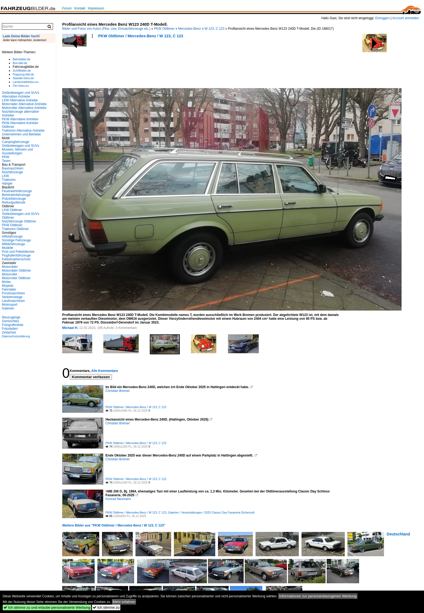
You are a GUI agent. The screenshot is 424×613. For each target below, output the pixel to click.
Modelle (7, 248)
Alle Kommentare (104, 371)
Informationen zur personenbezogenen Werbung (318, 596)
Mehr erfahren (124, 602)
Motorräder (10, 267)
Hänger (7, 183)
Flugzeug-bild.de (23, 74)
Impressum (96, 8)
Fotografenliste (12, 325)
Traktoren (9, 180)
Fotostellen (10, 329)
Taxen (6, 161)
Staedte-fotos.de (23, 78)
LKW (5, 176)
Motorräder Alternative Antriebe (24, 104)
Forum (67, 8)
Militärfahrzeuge (13, 244)
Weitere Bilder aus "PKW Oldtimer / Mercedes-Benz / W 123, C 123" (113, 525)
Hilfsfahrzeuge (12, 236)
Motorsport (9, 305)
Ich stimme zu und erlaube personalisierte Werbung (47, 607)
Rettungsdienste (13, 202)
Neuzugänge (11, 317)
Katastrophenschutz (16, 259)
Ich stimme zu (106, 607)
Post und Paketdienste (18, 252)
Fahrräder (9, 289)
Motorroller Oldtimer (16, 278)
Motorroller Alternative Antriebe (24, 108)
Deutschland (398, 534)
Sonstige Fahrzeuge (16, 240)
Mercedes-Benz (189, 29)
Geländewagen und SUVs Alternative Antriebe (20, 94)
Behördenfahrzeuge (16, 195)
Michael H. (70, 328)
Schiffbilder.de (22, 70)
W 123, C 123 (214, 29)
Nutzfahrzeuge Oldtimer (19, 221)
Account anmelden (405, 18)
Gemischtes (10, 321)
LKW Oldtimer (12, 210)
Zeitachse (9, 332)
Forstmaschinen (13, 293)
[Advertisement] (160, 65)
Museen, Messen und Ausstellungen (17, 151)
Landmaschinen (13, 301)
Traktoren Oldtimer (15, 229)
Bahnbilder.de (21, 59)
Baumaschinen (12, 168)
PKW (5, 157)
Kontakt (79, 8)
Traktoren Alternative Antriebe (23, 130)
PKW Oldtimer (164, 29)
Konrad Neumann (118, 499)
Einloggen (382, 18)
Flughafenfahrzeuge (16, 255)
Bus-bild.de (20, 63)
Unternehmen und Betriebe (21, 134)
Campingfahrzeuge (15, 142)
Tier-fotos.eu (21, 85)
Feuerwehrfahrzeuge (17, 191)
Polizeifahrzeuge (14, 199)
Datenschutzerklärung (16, 336)
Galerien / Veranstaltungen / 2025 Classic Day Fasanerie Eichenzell (211, 512)
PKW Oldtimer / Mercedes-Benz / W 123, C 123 (140, 36)
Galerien (8, 308)
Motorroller (9, 274)
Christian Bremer (117, 391)
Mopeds (8, 286)
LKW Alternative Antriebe (20, 100)
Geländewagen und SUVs (20, 146)
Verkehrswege (12, 297)
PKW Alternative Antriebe (20, 119)
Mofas (6, 282)
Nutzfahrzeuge (12, 172)
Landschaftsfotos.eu (25, 82)
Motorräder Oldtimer (16, 270)
